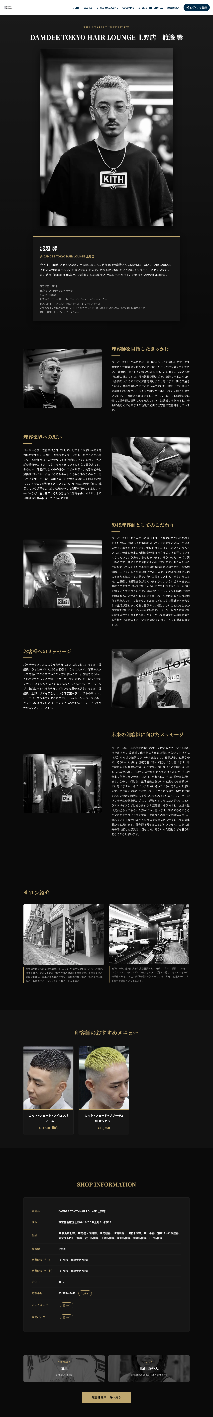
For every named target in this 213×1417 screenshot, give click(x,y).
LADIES (88, 7)
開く (66, 1305)
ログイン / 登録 (197, 7)
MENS (76, 7)
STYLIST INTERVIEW (150, 7)
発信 (85, 1293)
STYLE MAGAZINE (107, 7)
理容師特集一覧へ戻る (106, 1397)
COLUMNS (128, 7)
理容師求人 (173, 7)
